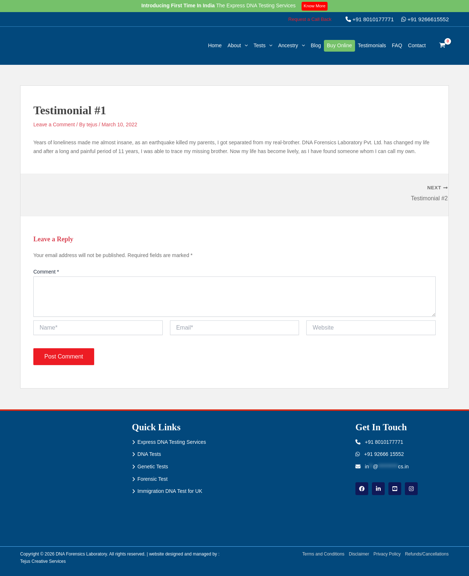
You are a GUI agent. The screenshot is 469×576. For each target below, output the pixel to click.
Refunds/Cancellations (427, 554)
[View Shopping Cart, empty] (442, 45)
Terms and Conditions (322, 554)
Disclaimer (358, 554)
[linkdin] (378, 488)
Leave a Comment (54, 124)
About (238, 45)
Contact (417, 45)
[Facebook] (361, 488)
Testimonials (372, 45)
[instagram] (411, 488)
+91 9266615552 (425, 19)
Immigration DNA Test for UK (170, 491)
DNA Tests (149, 454)
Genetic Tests (153, 467)
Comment (46, 272)
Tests (263, 45)
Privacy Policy (386, 554)
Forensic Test (152, 479)
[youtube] (394, 488)
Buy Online (339, 45)
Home (215, 45)
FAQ (397, 45)
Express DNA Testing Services (172, 442)
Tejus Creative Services (43, 561)
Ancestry (291, 45)
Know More (315, 5)
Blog (316, 45)
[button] (310, 19)
